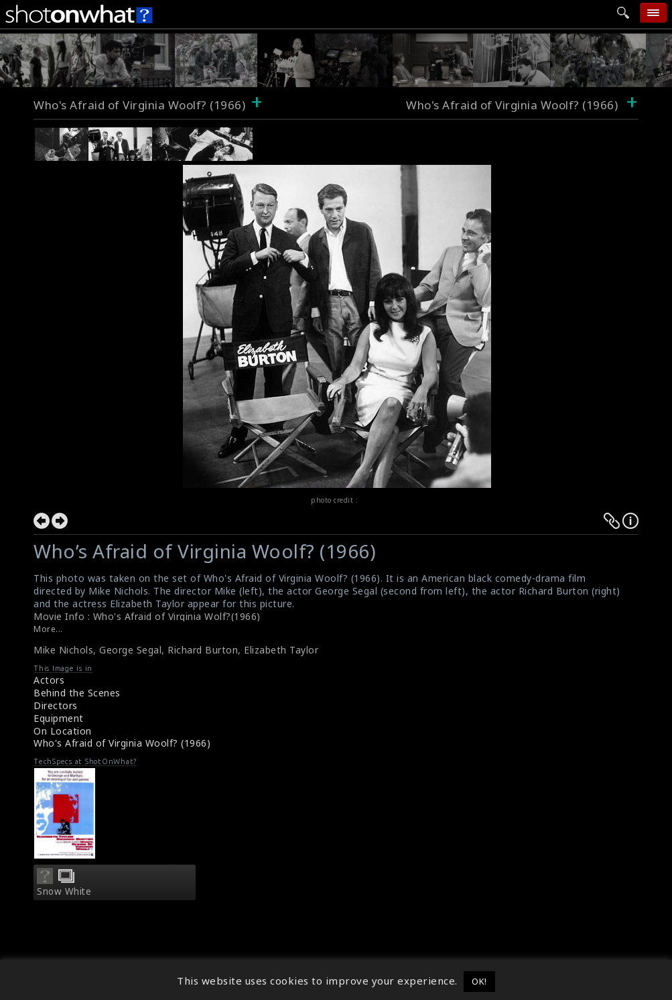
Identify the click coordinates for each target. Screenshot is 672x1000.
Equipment (58, 718)
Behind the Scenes (77, 692)
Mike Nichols (63, 649)
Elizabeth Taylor (281, 649)
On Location (62, 731)
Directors (55, 705)
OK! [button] (479, 981)
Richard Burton (202, 649)
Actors (48, 680)
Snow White (64, 891)
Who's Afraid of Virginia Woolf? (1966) (139, 105)
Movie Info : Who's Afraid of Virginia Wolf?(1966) (147, 616)
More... (48, 629)
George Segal (130, 649)
